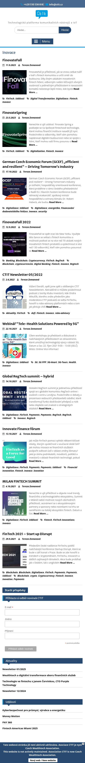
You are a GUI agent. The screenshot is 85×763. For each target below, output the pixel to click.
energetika (54, 208)
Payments (34, 414)
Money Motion (11, 716)
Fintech (73, 98)
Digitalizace (62, 98)
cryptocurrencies (24, 263)
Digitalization (37, 151)
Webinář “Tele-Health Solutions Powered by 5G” (40, 324)
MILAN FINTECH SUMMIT (22, 481)
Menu (42, 41)
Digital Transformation (42, 98)
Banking (10, 260)
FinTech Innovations (63, 519)
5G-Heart (52, 362)
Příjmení (9, 631)
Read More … (56, 202)
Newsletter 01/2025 (14, 669)
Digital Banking (42, 263)
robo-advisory (62, 313)
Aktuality (11, 313)
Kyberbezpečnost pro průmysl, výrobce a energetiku (33, 710)
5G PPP (42, 362)
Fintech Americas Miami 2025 (20, 728)
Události (19, 98)
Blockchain (22, 260)
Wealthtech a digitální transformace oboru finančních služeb (39, 675)
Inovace (6, 101)
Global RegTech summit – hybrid (28, 376)
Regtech (74, 263)
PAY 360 (7, 722)
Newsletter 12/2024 (14, 691)
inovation (39, 470)
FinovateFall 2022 (16, 222)
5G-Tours (63, 362)
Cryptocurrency (37, 260)
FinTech (10, 98)
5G (36, 362)
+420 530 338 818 (33, 4)
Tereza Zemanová (31, 65)
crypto (33, 575)
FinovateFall (12, 60)
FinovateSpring (14, 113)
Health (72, 362)
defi (33, 313)
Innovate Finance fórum (21, 429)
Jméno (8, 619)
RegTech (59, 260)
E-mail (9, 607)
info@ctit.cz (56, 4)
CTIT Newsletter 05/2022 (22, 275)
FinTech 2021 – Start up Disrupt (27, 534)
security (42, 211)
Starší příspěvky (15, 590)
